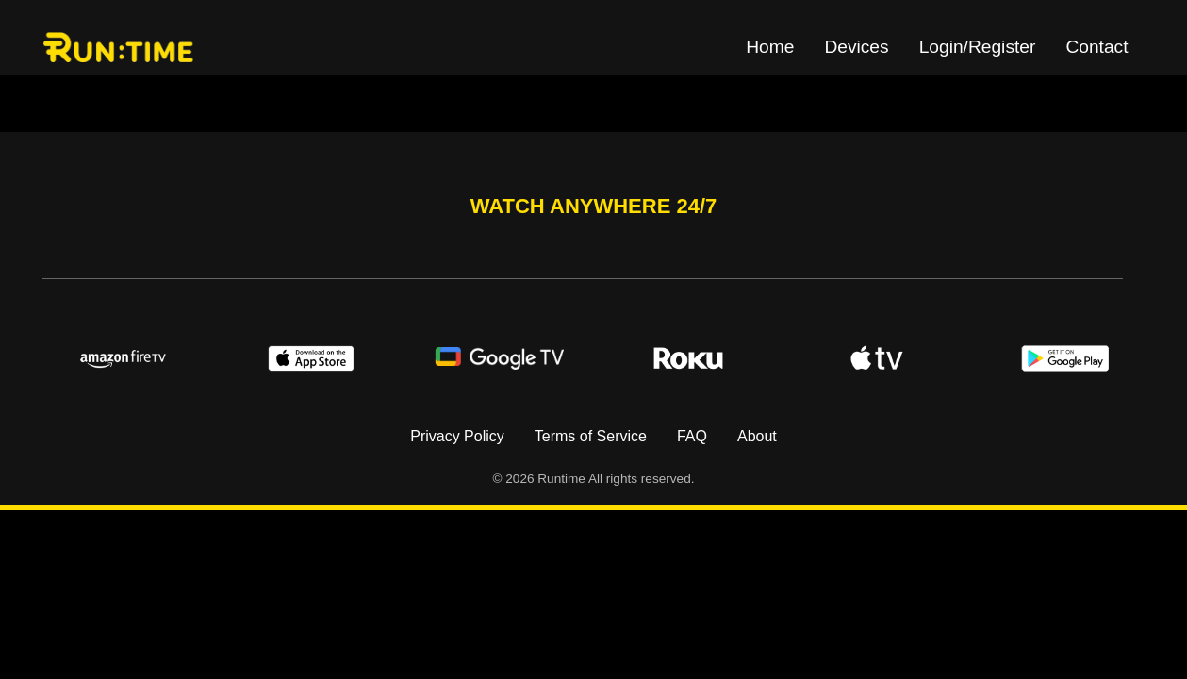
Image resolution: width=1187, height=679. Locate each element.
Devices (856, 47)
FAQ (692, 436)
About (757, 436)
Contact (1096, 47)
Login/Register (977, 47)
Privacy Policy (457, 436)
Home (770, 47)
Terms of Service (591, 436)
